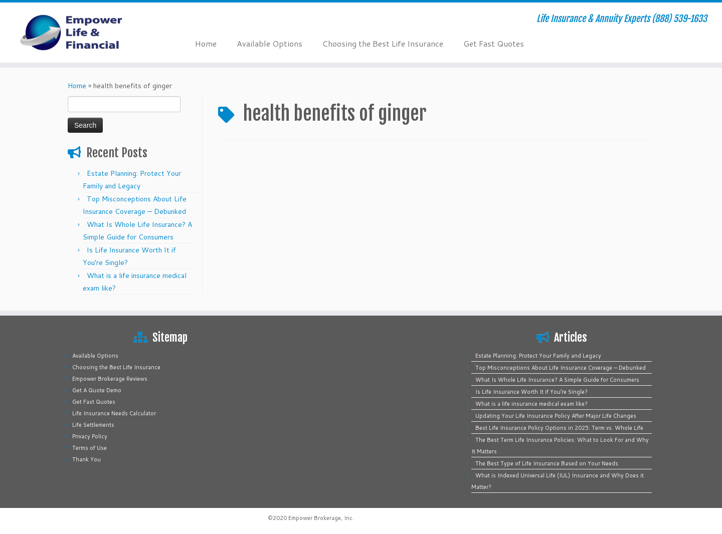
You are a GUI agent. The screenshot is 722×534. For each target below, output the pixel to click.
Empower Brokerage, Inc (320, 518)
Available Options (269, 43)
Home (206, 43)
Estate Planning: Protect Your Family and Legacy (538, 356)
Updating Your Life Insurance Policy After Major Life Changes (555, 416)
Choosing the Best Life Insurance (382, 43)
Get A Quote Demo (96, 390)
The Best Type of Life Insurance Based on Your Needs (546, 463)
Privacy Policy (89, 436)
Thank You (86, 459)
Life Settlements (93, 425)
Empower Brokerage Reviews (109, 379)
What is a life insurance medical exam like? (531, 404)
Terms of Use (89, 448)
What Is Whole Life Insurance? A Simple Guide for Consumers (557, 380)
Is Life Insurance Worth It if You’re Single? (531, 392)
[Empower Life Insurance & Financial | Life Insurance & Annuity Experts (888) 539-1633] (83, 33)
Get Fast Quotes (493, 43)
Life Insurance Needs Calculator (114, 413)
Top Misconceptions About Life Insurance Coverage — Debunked (560, 368)
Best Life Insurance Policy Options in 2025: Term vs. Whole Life (559, 428)
